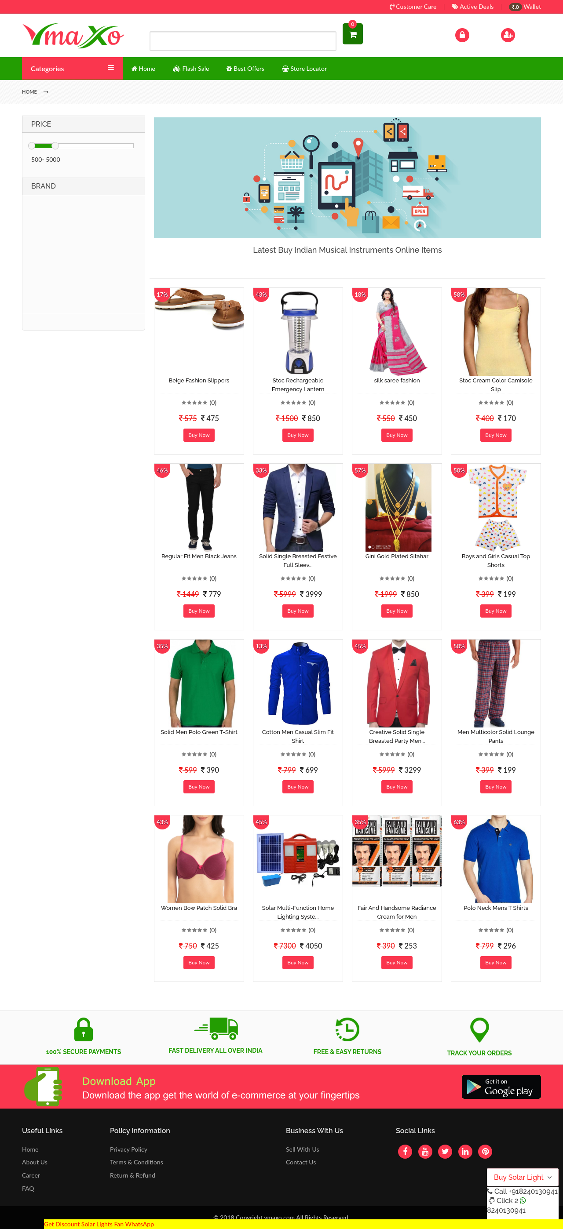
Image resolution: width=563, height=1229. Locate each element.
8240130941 (506, 1210)
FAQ (28, 1188)
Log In (471, 34)
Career (31, 1175)
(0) (212, 402)
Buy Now (198, 435)
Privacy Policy (128, 1149)
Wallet (525, 6)
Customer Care (413, 6)
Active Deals (473, 6)
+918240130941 (532, 1191)
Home (30, 1149)
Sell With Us (302, 1149)
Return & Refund (132, 1175)
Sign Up (519, 34)
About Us (35, 1162)
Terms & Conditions (136, 1162)
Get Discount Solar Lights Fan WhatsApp (99, 1224)
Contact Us (301, 1162)
